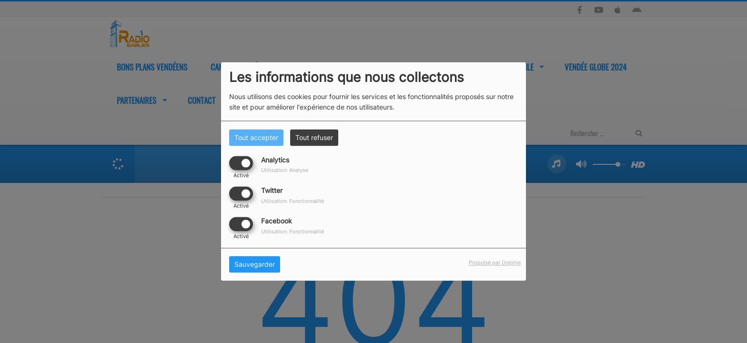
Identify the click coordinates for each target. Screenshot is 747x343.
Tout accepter (256, 137)
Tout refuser (314, 137)
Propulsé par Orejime (495, 263)
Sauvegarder (254, 265)
